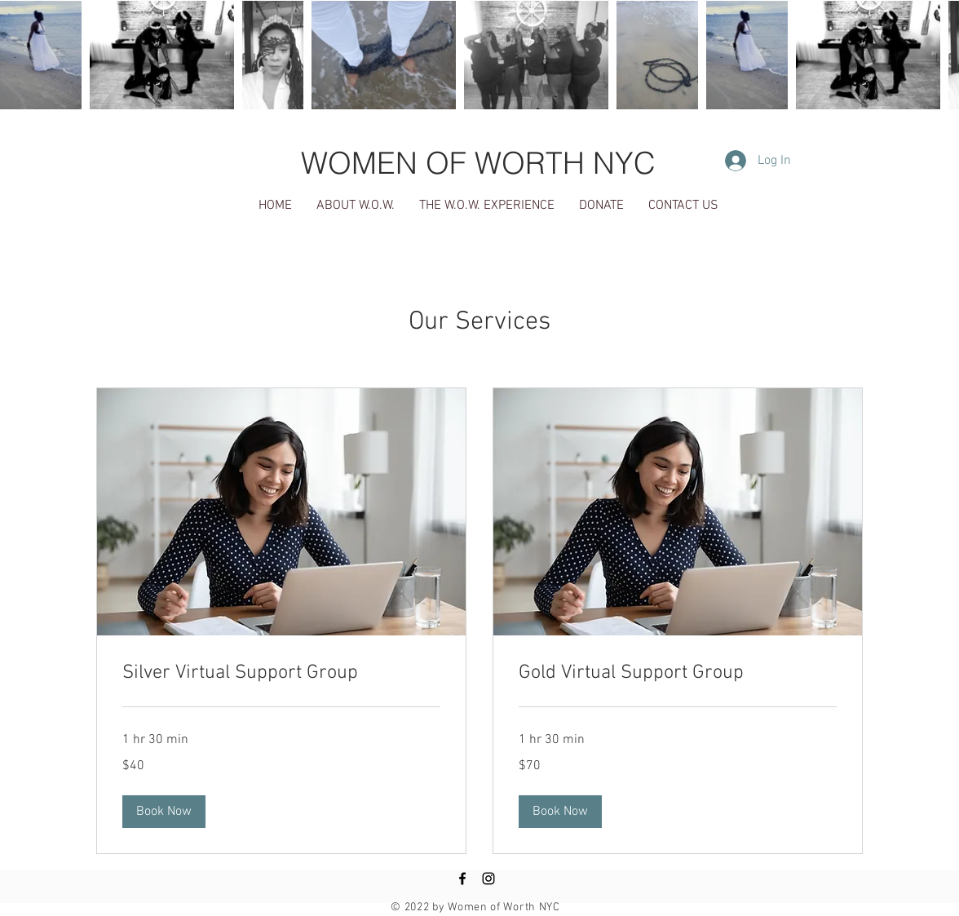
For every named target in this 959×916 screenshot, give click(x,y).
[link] (281, 674)
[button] (164, 811)
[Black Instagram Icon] (488, 878)
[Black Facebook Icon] (462, 878)
